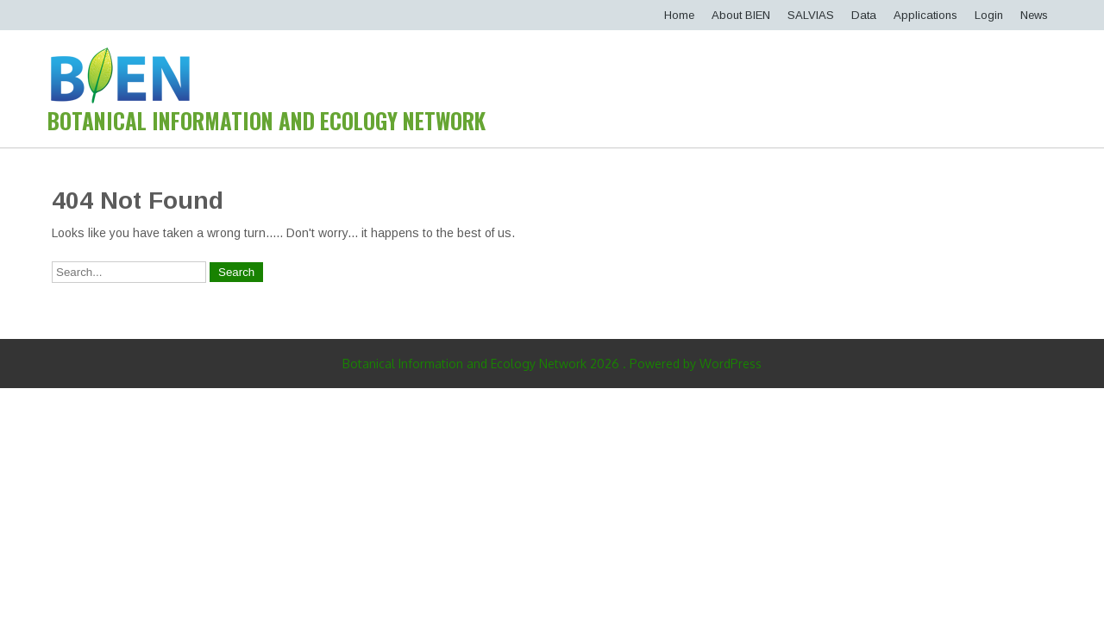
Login (989, 15)
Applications (925, 15)
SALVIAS (810, 15)
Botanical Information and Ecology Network (266, 120)
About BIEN (741, 15)
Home (679, 15)
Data (863, 15)
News (1034, 15)
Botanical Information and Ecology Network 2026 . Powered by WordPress (552, 363)
